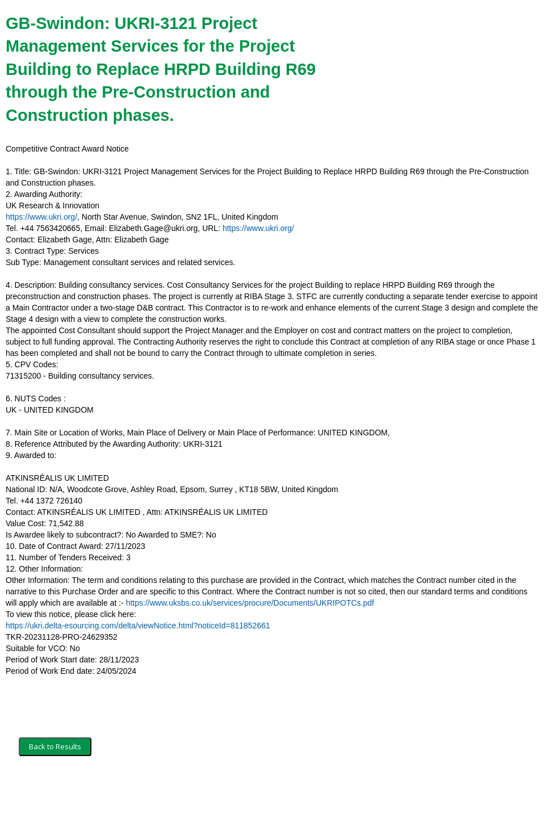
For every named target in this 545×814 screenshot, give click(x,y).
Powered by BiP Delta (230, 790)
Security (115, 790)
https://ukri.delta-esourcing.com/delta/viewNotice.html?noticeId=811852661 (138, 625)
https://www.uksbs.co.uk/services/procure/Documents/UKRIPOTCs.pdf (250, 602)
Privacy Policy (162, 790)
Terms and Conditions (56, 790)
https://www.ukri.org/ (41, 216)
